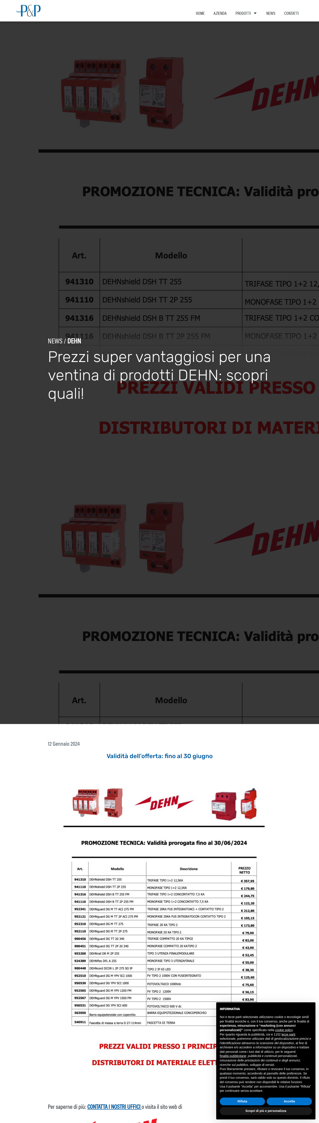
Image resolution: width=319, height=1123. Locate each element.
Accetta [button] (289, 1101)
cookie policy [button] (284, 1030)
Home (200, 13)
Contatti (291, 13)
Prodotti (246, 13)
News (270, 13)
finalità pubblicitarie (233, 1056)
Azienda (220, 13)
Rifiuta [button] (242, 1101)
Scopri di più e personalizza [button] (265, 1111)
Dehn (71, 345)
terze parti (288, 1034)
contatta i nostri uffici (114, 1111)
